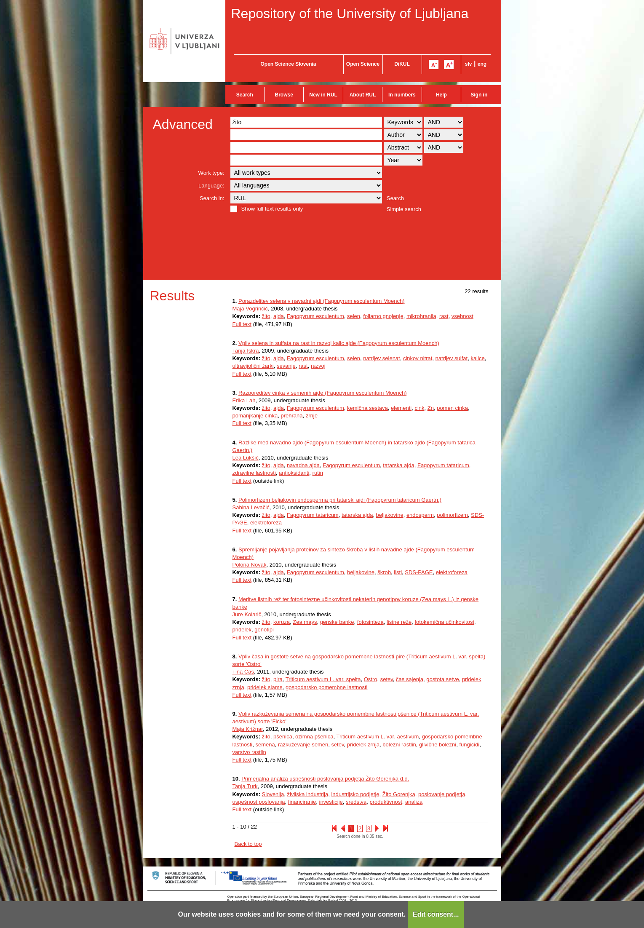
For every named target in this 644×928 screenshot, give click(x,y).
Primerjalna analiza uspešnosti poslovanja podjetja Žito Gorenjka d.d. (325, 779)
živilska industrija (308, 794)
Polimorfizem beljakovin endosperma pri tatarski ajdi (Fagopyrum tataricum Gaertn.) (339, 500)
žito (266, 316)
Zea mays (305, 622)
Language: (211, 185)
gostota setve (442, 679)
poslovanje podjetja (441, 794)
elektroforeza (266, 522)
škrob (384, 572)
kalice (477, 358)
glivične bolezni (437, 744)
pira (278, 679)
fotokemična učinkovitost (444, 622)
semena (265, 744)
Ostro (370, 679)
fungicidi (469, 744)
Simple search (404, 209)
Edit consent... (436, 914)
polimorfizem (452, 515)
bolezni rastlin (399, 744)
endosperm (420, 515)
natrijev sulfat (452, 358)
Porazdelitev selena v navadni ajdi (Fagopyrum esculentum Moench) (321, 301)
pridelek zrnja (363, 744)
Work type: (211, 173)
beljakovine (390, 515)
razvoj (318, 366)
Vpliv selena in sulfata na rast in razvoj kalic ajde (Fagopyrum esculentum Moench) (338, 343)
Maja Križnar (247, 729)
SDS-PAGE (419, 572)
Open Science (362, 64)
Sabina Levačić (251, 507)
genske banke (337, 622)
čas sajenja (409, 679)
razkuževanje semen (303, 744)
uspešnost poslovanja (258, 802)
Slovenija (273, 794)
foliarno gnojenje (383, 316)
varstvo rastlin (249, 752)
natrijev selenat (381, 358)
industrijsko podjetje (355, 794)
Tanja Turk (245, 786)
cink (419, 408)
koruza (281, 622)
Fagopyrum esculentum (315, 316)
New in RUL (323, 95)
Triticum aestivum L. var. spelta (323, 679)
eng (482, 64)
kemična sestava (367, 408)
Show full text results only (272, 209)
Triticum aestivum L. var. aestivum (377, 736)
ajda (278, 316)
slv (468, 64)
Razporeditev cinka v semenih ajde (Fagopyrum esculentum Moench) (322, 393)
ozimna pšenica (314, 736)
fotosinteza (370, 622)
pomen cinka (452, 408)
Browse (284, 95)
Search (244, 95)
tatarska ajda (398, 465)
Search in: (212, 198)
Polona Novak (249, 565)
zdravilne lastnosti (254, 473)
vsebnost (462, 316)
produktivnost (385, 802)
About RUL (363, 95)
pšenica (282, 736)
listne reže (399, 622)
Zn (431, 408)
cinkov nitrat (417, 358)
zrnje (312, 415)
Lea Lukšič (245, 458)
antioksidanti (294, 473)
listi (398, 572)
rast (444, 316)
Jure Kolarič (247, 614)
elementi (401, 408)
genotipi (264, 629)
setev (386, 679)
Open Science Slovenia (288, 64)
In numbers (402, 95)
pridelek (242, 629)
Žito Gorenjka (398, 794)
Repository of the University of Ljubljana (350, 13)
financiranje (302, 802)
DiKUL (402, 64)
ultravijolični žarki (253, 366)
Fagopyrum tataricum (443, 465)
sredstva (356, 802)
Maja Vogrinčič (250, 308)
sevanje (286, 366)
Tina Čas (243, 672)
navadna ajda (303, 465)
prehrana (291, 415)
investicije (331, 802)
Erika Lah (244, 400)
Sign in (478, 95)
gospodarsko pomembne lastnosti (326, 687)
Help (441, 95)
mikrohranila (421, 316)
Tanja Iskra (245, 351)
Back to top (248, 844)
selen (353, 316)
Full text (242, 324)
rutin (318, 473)
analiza (413, 802)
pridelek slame (265, 687)
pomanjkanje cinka (255, 415)
